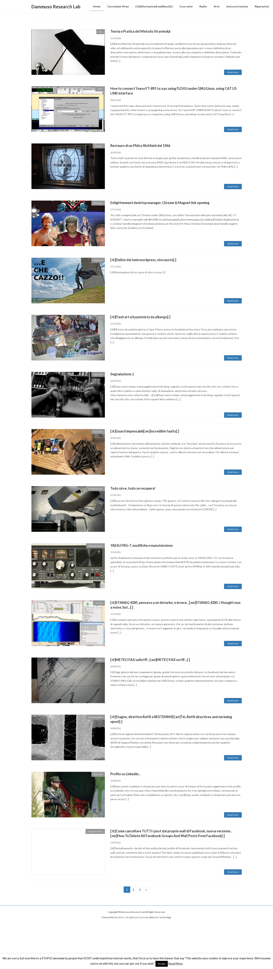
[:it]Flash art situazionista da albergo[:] (140, 317)
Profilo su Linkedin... (125, 774)
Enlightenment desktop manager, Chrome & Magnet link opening (159, 203)
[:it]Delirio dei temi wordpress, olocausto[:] (143, 260)
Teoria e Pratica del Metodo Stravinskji (140, 31)
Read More (175, 963)
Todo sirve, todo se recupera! (132, 488)
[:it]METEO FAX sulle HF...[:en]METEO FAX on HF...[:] (150, 660)
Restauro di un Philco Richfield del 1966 (140, 145)
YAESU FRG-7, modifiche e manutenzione (141, 545)
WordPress (120, 917)
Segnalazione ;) (122, 374)
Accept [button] (162, 963)
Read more (232, 72)
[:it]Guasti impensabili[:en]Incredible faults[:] (144, 431)
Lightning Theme (136, 917)
